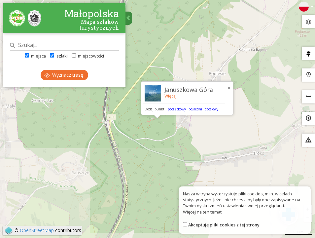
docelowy (211, 109)
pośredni (195, 109)
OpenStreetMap (37, 230)
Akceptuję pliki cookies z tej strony (224, 225)
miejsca (35, 56)
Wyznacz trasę (63, 75)
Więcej (170, 96)
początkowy (177, 109)
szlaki (58, 56)
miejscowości (88, 56)
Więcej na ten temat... (204, 212)
